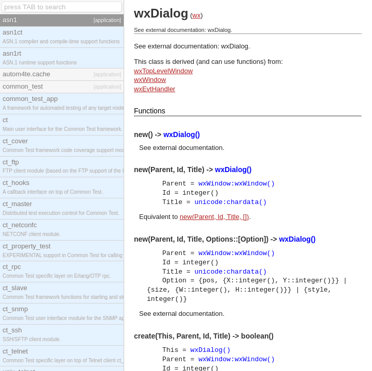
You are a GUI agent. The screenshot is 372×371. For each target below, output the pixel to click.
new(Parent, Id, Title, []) (214, 217)
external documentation (188, 147)
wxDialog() (181, 134)
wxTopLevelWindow (163, 71)
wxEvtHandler (154, 89)
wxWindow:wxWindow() (236, 184)
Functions (149, 111)
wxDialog (234, 46)
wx (196, 15)
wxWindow (150, 79)
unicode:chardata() (230, 202)
